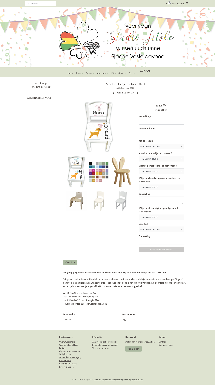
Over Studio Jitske (67, 342)
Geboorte (103, 73)
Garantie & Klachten (68, 363)
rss (103, 379)
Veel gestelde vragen (102, 348)
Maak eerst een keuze (161, 249)
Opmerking (144, 236)
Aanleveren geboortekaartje (104, 342)
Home (70, 73)
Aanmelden (133, 348)
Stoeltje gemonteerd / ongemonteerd (158, 165)
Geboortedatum (147, 128)
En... (132, 73)
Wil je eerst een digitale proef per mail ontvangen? (158, 210)
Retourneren (65, 360)
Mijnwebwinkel (137, 379)
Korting (62, 348)
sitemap (97, 379)
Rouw (80, 73)
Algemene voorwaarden (69, 351)
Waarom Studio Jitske (68, 345)
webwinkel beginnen (113, 379)
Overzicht (70, 262)
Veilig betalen (65, 354)
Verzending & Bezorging (70, 357)
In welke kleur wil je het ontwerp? (155, 153)
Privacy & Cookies (67, 367)
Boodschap (144, 194)
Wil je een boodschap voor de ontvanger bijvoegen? (159, 180)
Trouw (90, 73)
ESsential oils (118, 73)
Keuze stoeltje (146, 141)
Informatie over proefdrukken (105, 345)
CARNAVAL (145, 71)
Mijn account (180, 3)
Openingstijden (165, 345)
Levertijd (143, 224)
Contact (162, 342)
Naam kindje (145, 116)
